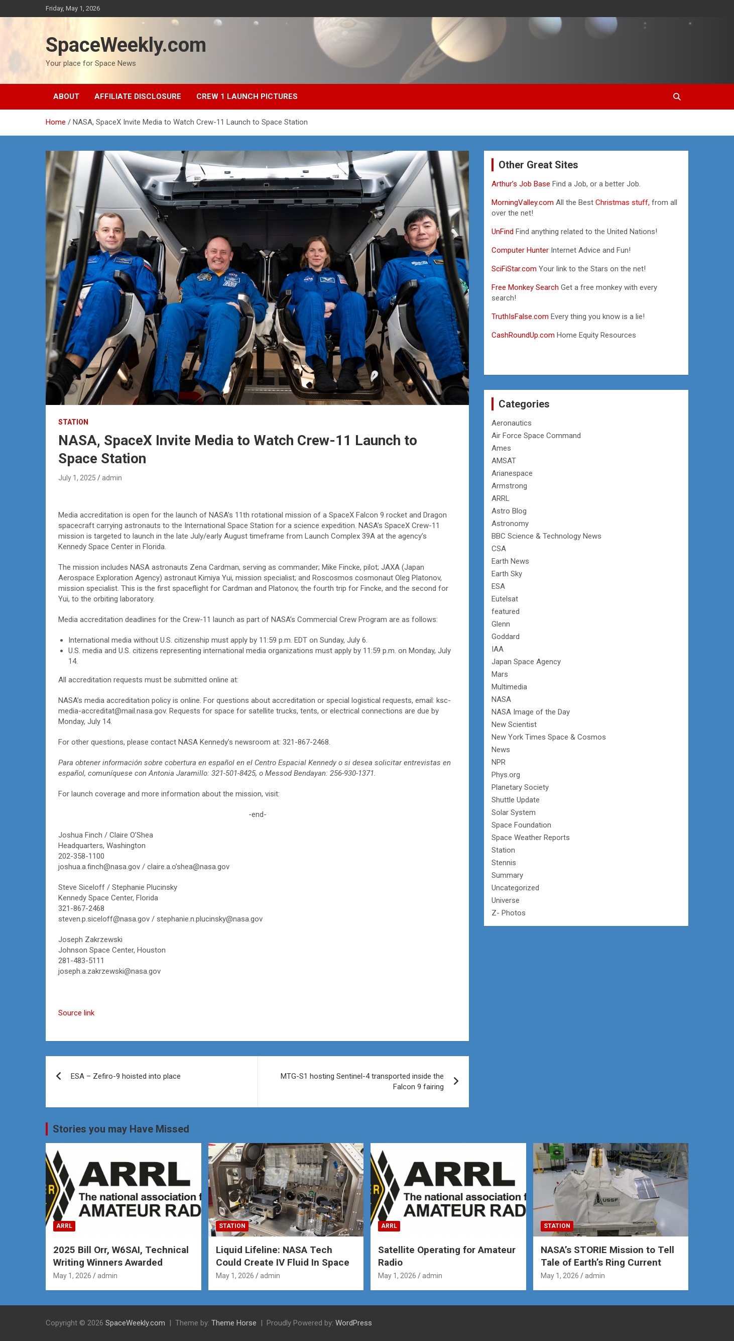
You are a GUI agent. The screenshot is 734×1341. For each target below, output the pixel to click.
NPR (499, 762)
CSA (499, 548)
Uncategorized (515, 887)
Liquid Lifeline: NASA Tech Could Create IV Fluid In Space (282, 1256)
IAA (498, 649)
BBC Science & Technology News (546, 536)
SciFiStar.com (514, 268)
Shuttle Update (516, 799)
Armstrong (509, 485)
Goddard (506, 636)
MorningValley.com (523, 202)
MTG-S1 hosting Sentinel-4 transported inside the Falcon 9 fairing (362, 1081)
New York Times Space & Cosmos (549, 737)
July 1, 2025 (77, 478)
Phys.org (506, 774)
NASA (501, 699)
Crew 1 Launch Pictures (247, 96)
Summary (507, 875)
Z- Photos (509, 912)
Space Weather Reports (531, 837)
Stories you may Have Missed (121, 1129)
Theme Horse (234, 1322)
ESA (498, 586)
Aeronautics (512, 423)
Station (73, 422)
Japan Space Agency (526, 661)
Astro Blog (509, 510)
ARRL (501, 498)
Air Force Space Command (536, 435)
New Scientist (514, 724)
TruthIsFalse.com (520, 316)
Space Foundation (521, 825)
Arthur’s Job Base (522, 183)
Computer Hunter (520, 250)
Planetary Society (520, 787)
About (66, 96)
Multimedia (509, 686)
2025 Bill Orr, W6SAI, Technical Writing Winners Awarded (121, 1256)
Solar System (514, 812)
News (501, 749)
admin (112, 478)
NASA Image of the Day (531, 711)
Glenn (501, 624)
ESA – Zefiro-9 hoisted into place (126, 1076)
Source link (76, 1012)
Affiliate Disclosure (137, 96)
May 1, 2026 (72, 1276)
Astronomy (510, 523)
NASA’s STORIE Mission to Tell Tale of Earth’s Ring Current (607, 1256)
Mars (500, 674)
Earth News (510, 561)
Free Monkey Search (525, 287)
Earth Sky (507, 573)
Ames (501, 448)
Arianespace (512, 473)
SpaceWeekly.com (126, 45)
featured (506, 611)
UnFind (504, 231)
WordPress (353, 1322)
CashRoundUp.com (523, 335)
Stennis (504, 862)
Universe (506, 900)
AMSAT (504, 460)
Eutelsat (505, 598)
